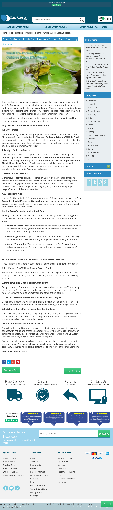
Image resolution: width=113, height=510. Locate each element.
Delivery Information (39, 472)
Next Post (71, 371)
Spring (90, 149)
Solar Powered (9, 461)
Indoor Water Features (55, 27)
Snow (90, 142)
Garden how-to (94, 111)
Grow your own (94, 121)
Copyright (34, 495)
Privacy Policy (36, 492)
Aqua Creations (64, 461)
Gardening (92, 114)
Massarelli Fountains (66, 472)
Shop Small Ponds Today (14, 351)
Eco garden (92, 104)
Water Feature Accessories (93, 27)
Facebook (5, 488)
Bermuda (61, 465)
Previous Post (11, 370)
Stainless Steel (9, 465)
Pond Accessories (10, 468)
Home (4, 33)
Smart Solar (62, 468)
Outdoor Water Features (18, 27)
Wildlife (91, 156)
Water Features (94, 152)
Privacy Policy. (13, 507)
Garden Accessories (96, 107)
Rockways (62, 482)
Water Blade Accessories (13, 475)
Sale (5, 478)
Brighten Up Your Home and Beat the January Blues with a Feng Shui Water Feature (97, 84)
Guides (33, 468)
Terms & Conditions (38, 489)
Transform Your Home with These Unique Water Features (96, 47)
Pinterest (17, 488)
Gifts (90, 118)
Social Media (93, 145)
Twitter (11, 488)
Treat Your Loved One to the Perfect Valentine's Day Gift (97, 66)
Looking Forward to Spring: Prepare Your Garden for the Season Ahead (95, 57)
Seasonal (91, 138)
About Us (34, 461)
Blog (11, 33)
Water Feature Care (11, 472)
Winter (90, 159)
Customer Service (37, 485)
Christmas (92, 101)
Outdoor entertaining (96, 135)
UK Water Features (65, 458)
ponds (44, 118)
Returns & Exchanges (39, 475)
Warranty (34, 478)
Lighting (91, 131)
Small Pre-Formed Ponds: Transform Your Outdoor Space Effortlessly (43, 33)
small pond (42, 108)
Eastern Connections (66, 478)
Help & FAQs (35, 465)
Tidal (60, 475)
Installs (90, 128)
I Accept (107, 504)
